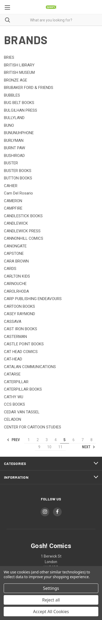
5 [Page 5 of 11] (65, 440)
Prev (13, 439)
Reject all (51, 600)
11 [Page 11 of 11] (60, 447)
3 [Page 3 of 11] (47, 440)
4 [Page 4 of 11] (56, 440)
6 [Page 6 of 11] (73, 440)
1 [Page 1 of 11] (29, 440)
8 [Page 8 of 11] (91, 440)
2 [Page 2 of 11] (38, 440)
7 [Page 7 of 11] (82, 440)
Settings (51, 588)
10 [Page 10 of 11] (49, 447)
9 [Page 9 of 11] (39, 447)
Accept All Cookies (51, 611)
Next (88, 447)
